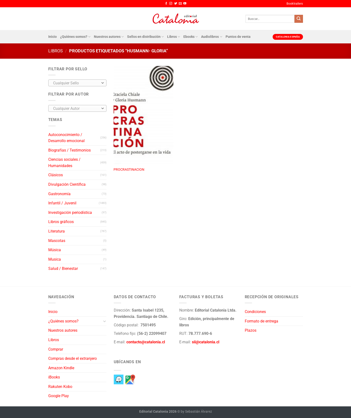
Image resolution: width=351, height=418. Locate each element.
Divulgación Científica (67, 184)
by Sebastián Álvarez (196, 412)
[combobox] (77, 83)
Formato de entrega (261, 321)
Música (54, 250)
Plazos (250, 330)
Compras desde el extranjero (72, 358)
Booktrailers (294, 3)
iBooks (54, 377)
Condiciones (255, 311)
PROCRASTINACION (129, 170)
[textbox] (76, 83)
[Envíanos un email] (180, 3)
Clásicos (55, 175)
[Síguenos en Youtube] (184, 3)
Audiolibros (211, 36)
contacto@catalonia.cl (145, 342)
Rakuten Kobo (60, 386)
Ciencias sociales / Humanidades (64, 162)
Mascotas (56, 240)
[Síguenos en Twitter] (175, 3)
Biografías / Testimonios (69, 150)
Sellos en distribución (145, 36)
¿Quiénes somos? (75, 36)
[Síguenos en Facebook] (166, 3)
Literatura (56, 231)
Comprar (55, 349)
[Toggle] (104, 321)
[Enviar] (298, 19)
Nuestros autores (109, 36)
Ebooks (190, 36)
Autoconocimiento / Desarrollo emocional (66, 137)
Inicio (52, 37)
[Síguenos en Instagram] (170, 3)
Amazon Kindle (61, 368)
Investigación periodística (70, 212)
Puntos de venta (238, 37)
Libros (173, 36)
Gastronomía (59, 194)
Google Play (58, 396)
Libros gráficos (61, 221)
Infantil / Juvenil (62, 203)
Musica (54, 259)
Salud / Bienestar (63, 268)
